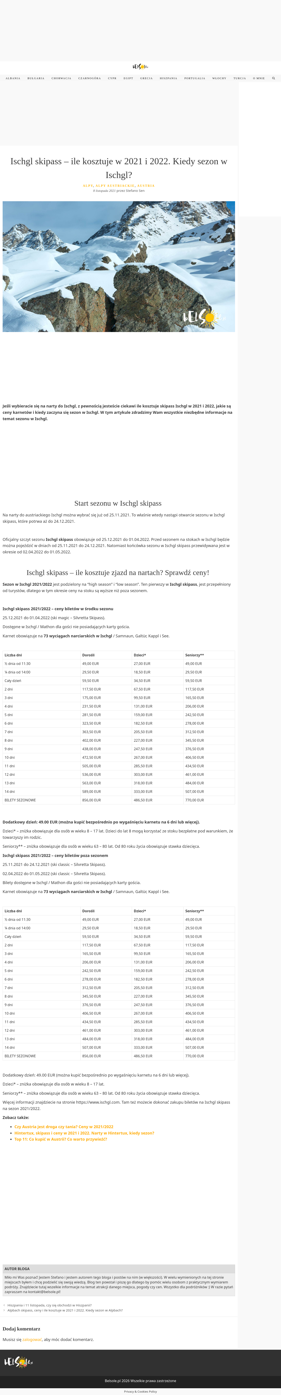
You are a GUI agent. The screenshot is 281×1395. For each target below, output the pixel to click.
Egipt (128, 78)
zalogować (32, 1339)
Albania (13, 78)
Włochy (220, 78)
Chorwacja (62, 78)
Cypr (112, 78)
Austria (146, 185)
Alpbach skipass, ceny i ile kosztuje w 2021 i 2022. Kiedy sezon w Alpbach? (65, 1310)
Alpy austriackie (115, 185)
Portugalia (194, 78)
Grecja (146, 78)
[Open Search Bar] (274, 78)
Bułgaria (36, 78)
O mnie (259, 78)
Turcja (240, 78)
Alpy (88, 185)
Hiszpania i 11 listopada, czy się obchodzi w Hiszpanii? (49, 1305)
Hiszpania (168, 78)
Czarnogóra (89, 78)
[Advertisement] (140, 30)
